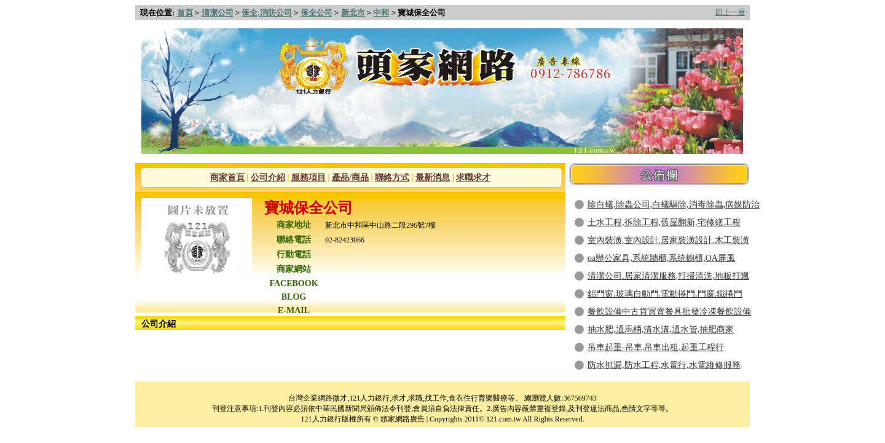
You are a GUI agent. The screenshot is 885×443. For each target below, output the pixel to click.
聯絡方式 (392, 177)
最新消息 (432, 177)
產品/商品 (350, 177)
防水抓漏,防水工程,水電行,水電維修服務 (664, 365)
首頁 (185, 12)
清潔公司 (218, 12)
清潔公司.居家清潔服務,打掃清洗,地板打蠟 (668, 276)
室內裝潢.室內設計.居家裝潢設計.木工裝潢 (668, 240)
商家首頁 (227, 177)
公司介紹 (268, 177)
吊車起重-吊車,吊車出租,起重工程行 (656, 347)
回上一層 (730, 12)
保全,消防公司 (266, 12)
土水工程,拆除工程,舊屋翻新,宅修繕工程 (664, 222)
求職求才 (473, 177)
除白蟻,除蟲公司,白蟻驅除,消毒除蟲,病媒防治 (674, 204)
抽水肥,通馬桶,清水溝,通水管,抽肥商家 (661, 329)
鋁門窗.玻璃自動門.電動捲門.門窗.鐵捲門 (665, 293)
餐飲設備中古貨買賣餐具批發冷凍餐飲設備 (669, 311)
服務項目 (308, 177)
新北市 (353, 12)
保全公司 (316, 12)
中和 (381, 12)
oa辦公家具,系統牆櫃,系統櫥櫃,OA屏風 (661, 258)
